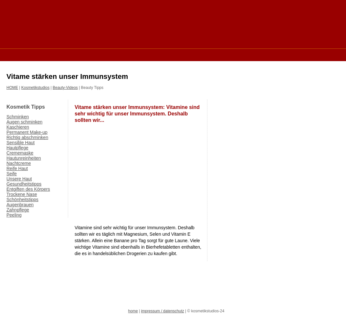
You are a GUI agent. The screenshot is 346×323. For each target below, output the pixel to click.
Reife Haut (17, 168)
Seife (11, 173)
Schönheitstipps (22, 199)
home (133, 311)
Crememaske (19, 153)
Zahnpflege (17, 209)
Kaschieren (17, 127)
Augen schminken (24, 121)
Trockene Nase (21, 194)
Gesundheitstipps (23, 184)
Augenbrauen (20, 204)
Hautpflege (17, 147)
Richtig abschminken (27, 137)
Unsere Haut (19, 178)
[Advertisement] (124, 54)
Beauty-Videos (65, 87)
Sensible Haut (20, 142)
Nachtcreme (18, 163)
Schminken (17, 116)
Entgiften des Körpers (28, 189)
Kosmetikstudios (35, 87)
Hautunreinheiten (23, 158)
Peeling (14, 215)
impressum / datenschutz (162, 311)
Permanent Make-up (26, 132)
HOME (12, 87)
